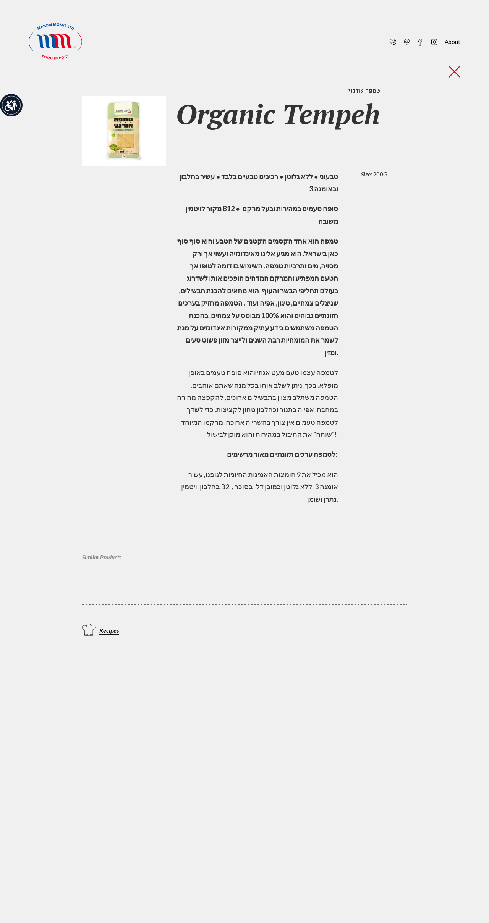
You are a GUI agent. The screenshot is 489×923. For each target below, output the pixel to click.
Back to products (454, 72)
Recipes (109, 630)
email (406, 41)
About (452, 41)
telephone (392, 41)
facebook (420, 41)
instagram (433, 41)
